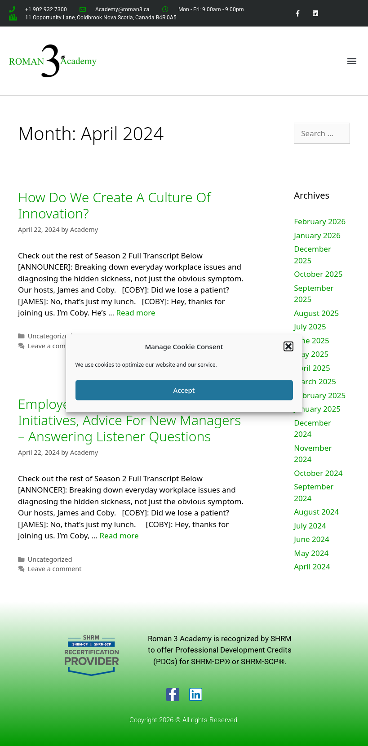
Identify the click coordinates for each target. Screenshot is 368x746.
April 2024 (312, 566)
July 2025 (310, 326)
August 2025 (316, 313)
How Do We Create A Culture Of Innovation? (114, 205)
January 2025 (317, 409)
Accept (184, 390)
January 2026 (317, 235)
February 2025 (320, 395)
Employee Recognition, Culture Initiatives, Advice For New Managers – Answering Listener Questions (129, 420)
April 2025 (312, 368)
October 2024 (318, 473)
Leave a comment (55, 346)
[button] (288, 346)
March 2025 (315, 381)
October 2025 (318, 274)
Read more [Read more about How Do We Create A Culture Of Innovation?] (135, 312)
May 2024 (311, 553)
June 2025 (311, 340)
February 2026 (320, 221)
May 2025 (311, 354)
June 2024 (311, 539)
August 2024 (316, 511)
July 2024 (310, 525)
